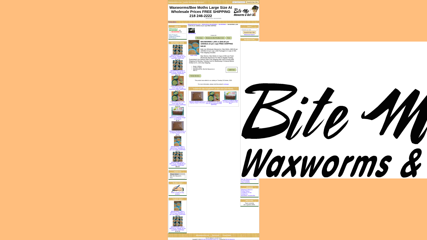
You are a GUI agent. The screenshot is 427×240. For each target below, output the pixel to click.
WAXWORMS (222, 24)
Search (249, 26)
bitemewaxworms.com (175, 2)
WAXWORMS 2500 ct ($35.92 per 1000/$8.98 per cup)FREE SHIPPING (177, 163)
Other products (245, 182)
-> (174, 29)
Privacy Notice (172, 22)
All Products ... (173, 38)
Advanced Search (249, 34)
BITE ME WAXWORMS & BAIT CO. (210, 239)
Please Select (177, 174)
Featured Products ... (175, 36)
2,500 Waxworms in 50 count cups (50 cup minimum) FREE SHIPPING (177, 87)
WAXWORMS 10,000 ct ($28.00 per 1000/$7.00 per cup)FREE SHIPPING (177, 71)
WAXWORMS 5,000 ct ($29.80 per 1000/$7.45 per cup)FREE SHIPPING (177, 56)
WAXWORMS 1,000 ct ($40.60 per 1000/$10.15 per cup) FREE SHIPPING (177, 147)
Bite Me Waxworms (230, 239)
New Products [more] (177, 43)
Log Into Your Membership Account (193, 2)
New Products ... (174, 35)
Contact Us (244, 194)
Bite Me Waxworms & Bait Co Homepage (248, 179)
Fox (177, 178)
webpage (226, 84)
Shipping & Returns (247, 189)
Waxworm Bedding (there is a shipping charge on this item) (177, 132)
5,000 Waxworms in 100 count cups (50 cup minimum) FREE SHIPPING (177, 103)
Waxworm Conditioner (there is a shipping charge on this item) (178, 117)
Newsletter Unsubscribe (248, 195)
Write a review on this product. (177, 193)
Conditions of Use (246, 192)
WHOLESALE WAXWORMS (209, 24)
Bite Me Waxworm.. (177, 176)
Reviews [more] (177, 183)
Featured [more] (177, 199)
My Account (215, 235)
